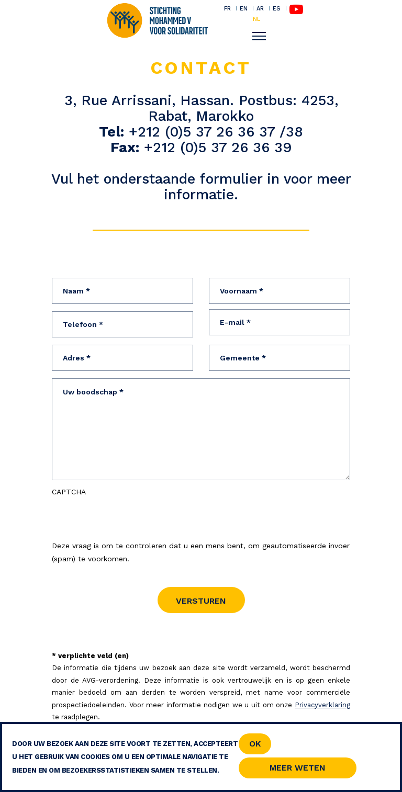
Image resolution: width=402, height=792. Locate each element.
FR (227, 8)
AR (260, 8)
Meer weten (298, 768)
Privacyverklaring (322, 705)
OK (255, 744)
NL (256, 19)
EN (244, 8)
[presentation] (131, 519)
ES (277, 8)
